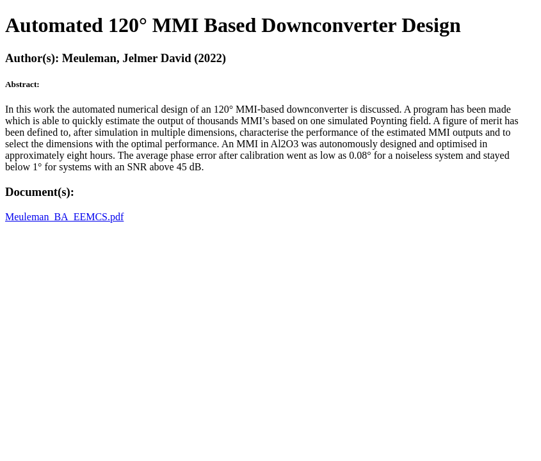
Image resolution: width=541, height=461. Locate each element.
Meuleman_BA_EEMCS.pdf (64, 216)
